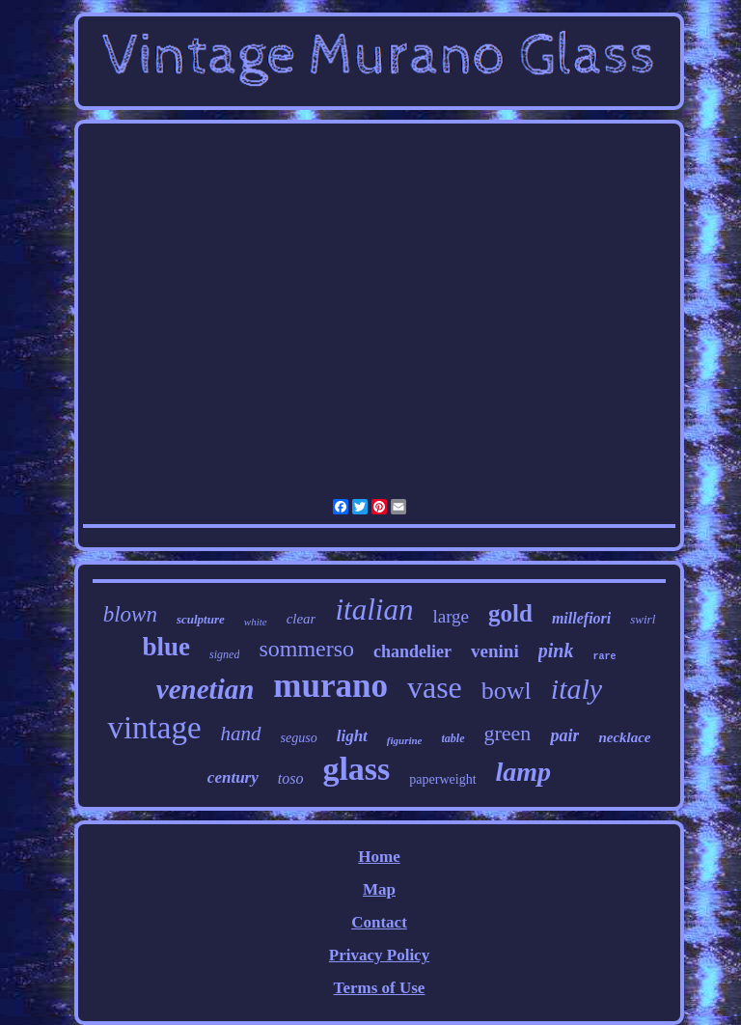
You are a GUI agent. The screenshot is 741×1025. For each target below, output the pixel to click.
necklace (624, 737)
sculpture (201, 619)
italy (576, 689)
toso (291, 778)
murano (330, 686)
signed (224, 654)
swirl (642, 619)
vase (434, 687)
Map (379, 889)
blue (167, 646)
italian (374, 609)
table (453, 738)
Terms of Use (379, 988)
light (352, 736)
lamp (524, 772)
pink (556, 650)
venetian (205, 689)
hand (241, 733)
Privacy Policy (379, 955)
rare (604, 656)
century (233, 777)
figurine (405, 740)
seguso (299, 738)
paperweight (442, 779)
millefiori (581, 618)
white (255, 621)
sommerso (306, 648)
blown (130, 614)
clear (301, 618)
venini (495, 651)
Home (378, 856)
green (508, 733)
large (450, 616)
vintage (154, 727)
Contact (379, 922)
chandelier (412, 651)
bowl (506, 691)
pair (564, 735)
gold (510, 613)
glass (356, 769)
